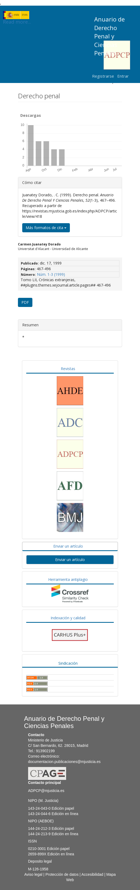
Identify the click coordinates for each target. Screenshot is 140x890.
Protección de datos (62, 874)
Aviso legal (33, 874)
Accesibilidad (92, 874)
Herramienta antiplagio (68, 579)
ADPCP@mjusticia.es (46, 790)
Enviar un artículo (68, 546)
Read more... (17, 15)
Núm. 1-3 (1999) (51, 274)
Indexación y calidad (68, 617)
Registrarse (103, 76)
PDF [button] (25, 302)
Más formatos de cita (46, 227)
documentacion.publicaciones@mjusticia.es (64, 761)
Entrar (123, 76)
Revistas (68, 368)
